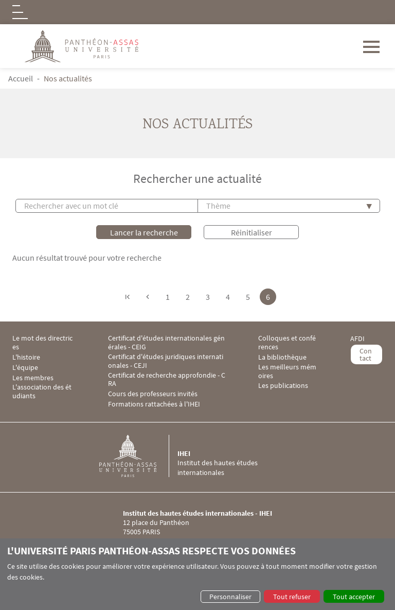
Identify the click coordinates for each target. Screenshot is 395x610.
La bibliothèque (282, 357)
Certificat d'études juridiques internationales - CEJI (165, 361)
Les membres (32, 378)
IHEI (183, 453)
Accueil (20, 78)
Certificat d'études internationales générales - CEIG (166, 342)
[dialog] (197, 574)
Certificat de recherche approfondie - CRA (166, 379)
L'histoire (26, 357)
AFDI (357, 338)
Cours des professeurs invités (153, 393)
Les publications (283, 385)
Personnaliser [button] (230, 596)
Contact (366, 354)
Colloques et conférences (287, 342)
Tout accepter (354, 596)
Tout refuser (292, 596)
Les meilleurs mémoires (287, 371)
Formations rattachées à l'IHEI (154, 404)
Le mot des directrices (42, 342)
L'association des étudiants (41, 391)
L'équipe (25, 367)
